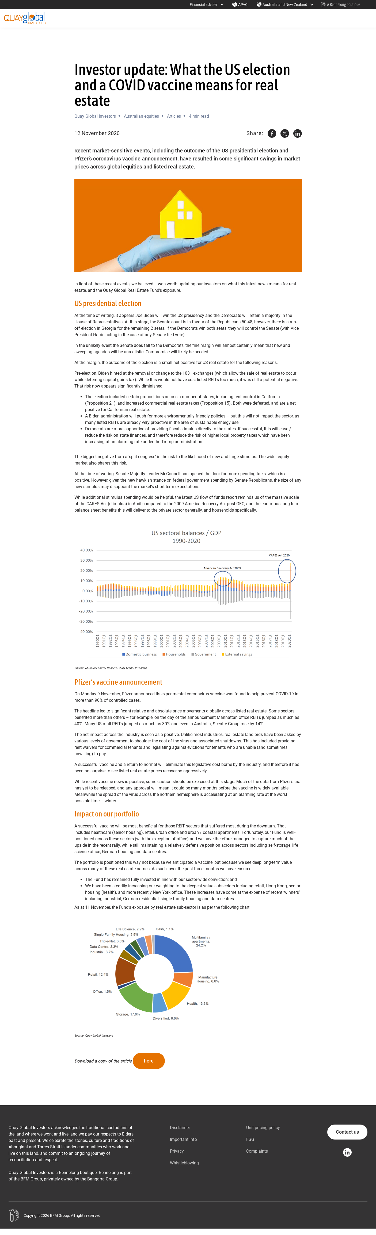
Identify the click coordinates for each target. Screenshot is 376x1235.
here (149, 1061)
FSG (250, 1139)
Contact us (347, 1132)
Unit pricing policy (263, 1127)
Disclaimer (180, 1127)
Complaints (257, 1151)
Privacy (177, 1151)
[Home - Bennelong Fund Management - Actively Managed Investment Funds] (340, 4)
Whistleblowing (184, 1162)
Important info (183, 1139)
